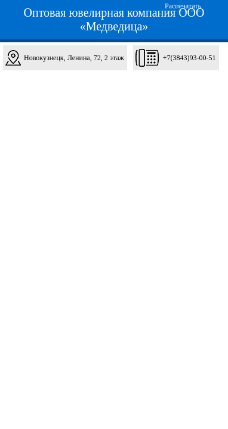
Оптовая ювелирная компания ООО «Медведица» (114, 19)
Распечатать (183, 6)
